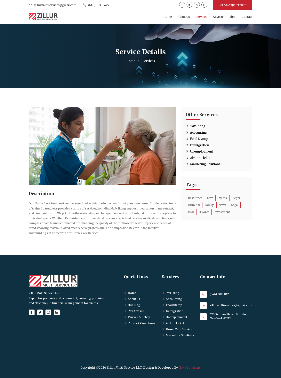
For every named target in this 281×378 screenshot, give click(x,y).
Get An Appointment (232, 5)
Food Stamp (197, 139)
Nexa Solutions (190, 367)
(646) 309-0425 (96, 5)
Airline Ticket (198, 158)
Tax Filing (195, 126)
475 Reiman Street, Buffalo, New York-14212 (228, 316)
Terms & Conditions (141, 323)
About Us (184, 17)
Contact (247, 17)
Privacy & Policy (139, 317)
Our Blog (134, 305)
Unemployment (199, 151)
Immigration (197, 145)
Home (167, 17)
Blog (232, 17)
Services (201, 17)
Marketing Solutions (203, 164)
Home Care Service (179, 329)
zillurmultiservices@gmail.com (52, 5)
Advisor (218, 17)
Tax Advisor (136, 311)
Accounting (196, 132)
